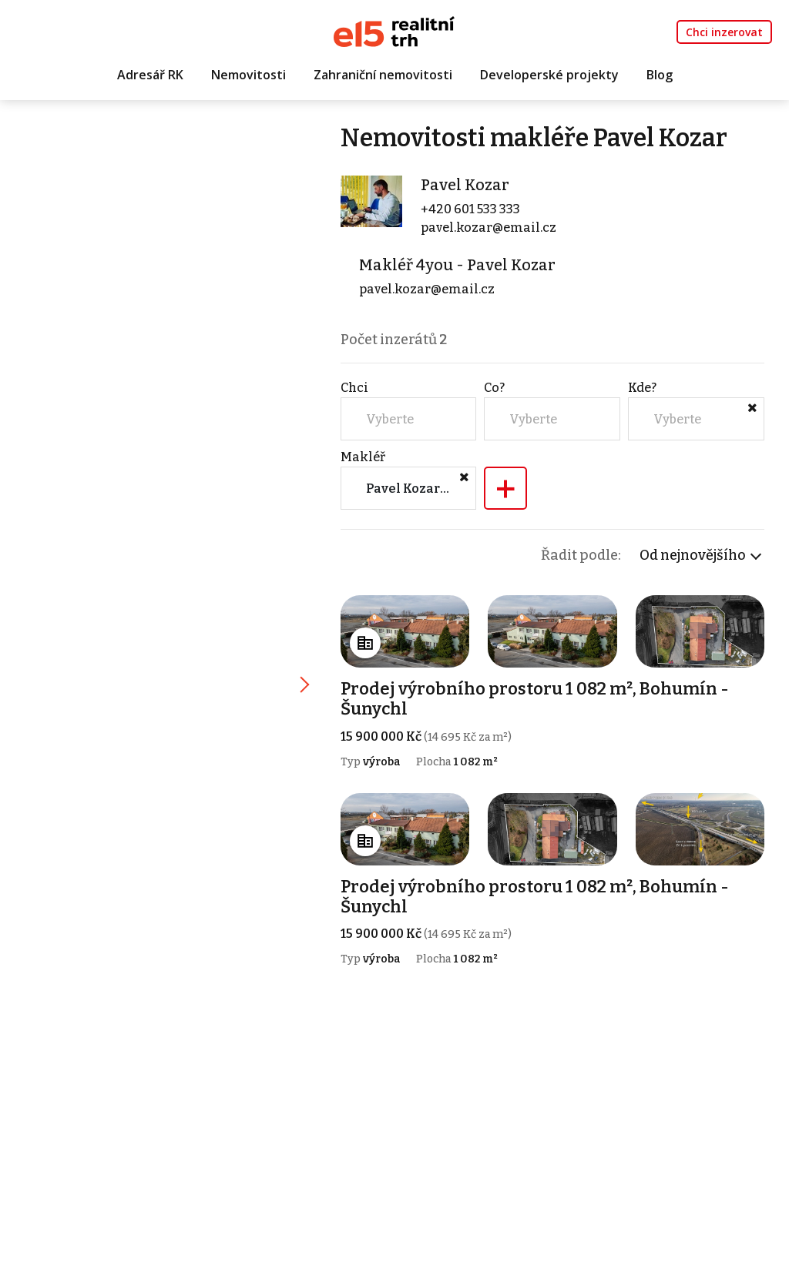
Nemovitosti (248, 74)
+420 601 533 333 (470, 209)
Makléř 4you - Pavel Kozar (457, 265)
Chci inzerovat (724, 32)
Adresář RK (150, 74)
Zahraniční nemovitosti (383, 74)
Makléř (363, 457)
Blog (659, 74)
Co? (494, 387)
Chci (354, 387)
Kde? (642, 387)
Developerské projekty (549, 74)
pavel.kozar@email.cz (488, 227)
